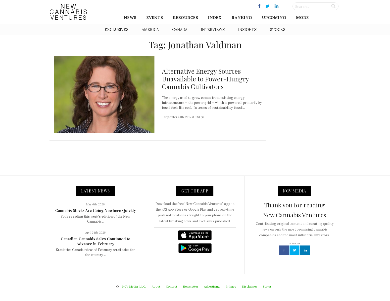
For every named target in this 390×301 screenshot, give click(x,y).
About (156, 286)
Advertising (212, 286)
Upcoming (274, 17)
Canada (179, 29)
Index (215, 17)
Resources (185, 17)
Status (267, 286)
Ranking (242, 17)
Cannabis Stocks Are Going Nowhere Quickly (95, 210)
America (150, 29)
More (302, 17)
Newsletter (190, 286)
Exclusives (116, 29)
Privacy (231, 286)
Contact (171, 286)
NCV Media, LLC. (134, 286)
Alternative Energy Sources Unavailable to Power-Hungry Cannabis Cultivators (205, 79)
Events (154, 17)
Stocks (277, 29)
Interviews (213, 29)
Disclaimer (249, 286)
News (130, 17)
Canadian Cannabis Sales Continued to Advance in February (95, 241)
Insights (247, 29)
